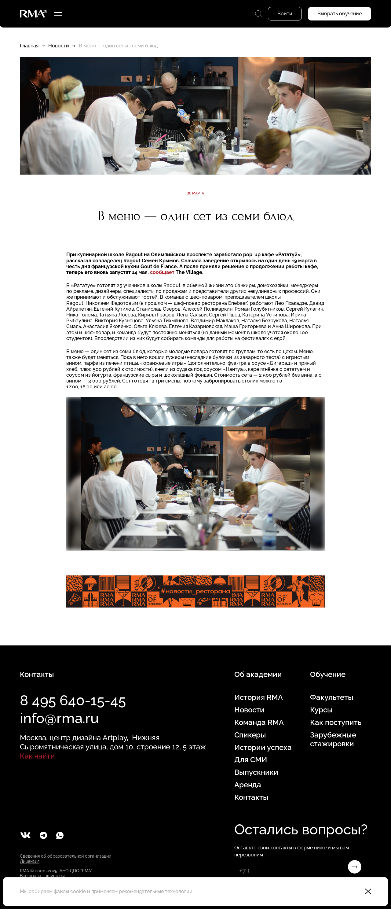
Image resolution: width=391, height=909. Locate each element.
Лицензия (29, 861)
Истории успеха (263, 747)
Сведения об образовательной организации (65, 856)
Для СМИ (250, 760)
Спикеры (250, 735)
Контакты (251, 797)
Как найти (37, 756)
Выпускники (256, 772)
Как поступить (335, 722)
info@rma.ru (59, 718)
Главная (29, 46)
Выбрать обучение (339, 14)
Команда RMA (259, 722)
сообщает (162, 272)
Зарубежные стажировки (333, 739)
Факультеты (331, 697)
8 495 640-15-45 (73, 700)
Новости (58, 46)
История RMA (258, 697)
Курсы (321, 710)
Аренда (247, 785)
